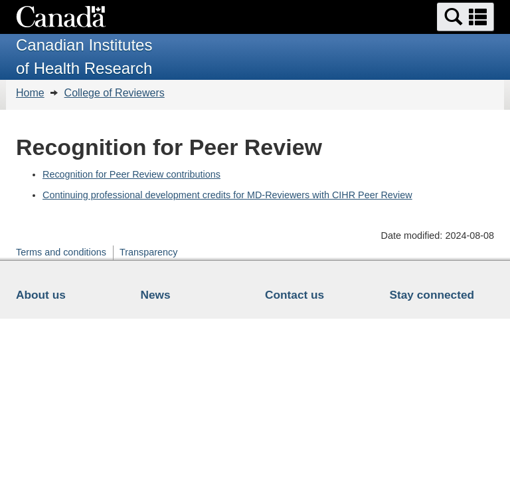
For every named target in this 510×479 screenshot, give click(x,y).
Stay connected (432, 294)
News (156, 294)
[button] (465, 17)
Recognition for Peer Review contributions (131, 174)
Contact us (294, 294)
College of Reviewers (114, 92)
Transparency (148, 252)
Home (30, 92)
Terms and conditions (61, 252)
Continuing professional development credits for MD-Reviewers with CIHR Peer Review (227, 195)
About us (41, 294)
